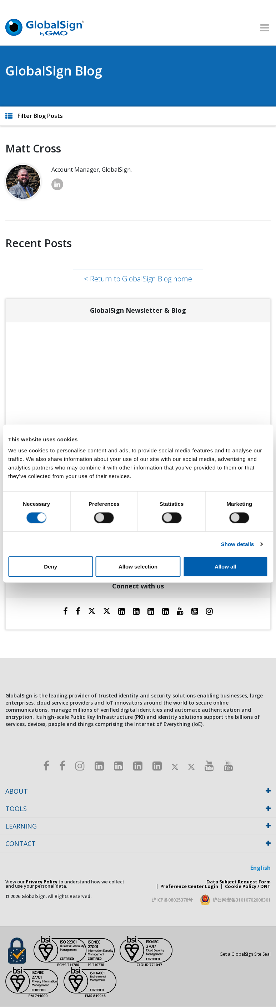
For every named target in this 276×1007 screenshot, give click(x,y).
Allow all (225, 567)
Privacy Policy (41, 881)
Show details (237, 544)
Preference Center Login (189, 886)
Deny (50, 567)
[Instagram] (209, 611)
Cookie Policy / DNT (248, 886)
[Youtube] (180, 611)
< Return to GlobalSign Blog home (138, 279)
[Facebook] (65, 611)
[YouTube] (195, 611)
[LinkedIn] (121, 611)
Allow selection (138, 567)
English (260, 868)
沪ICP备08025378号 (172, 900)
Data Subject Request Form (238, 881)
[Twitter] (91, 611)
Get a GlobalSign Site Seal (245, 954)
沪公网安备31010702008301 (241, 900)
